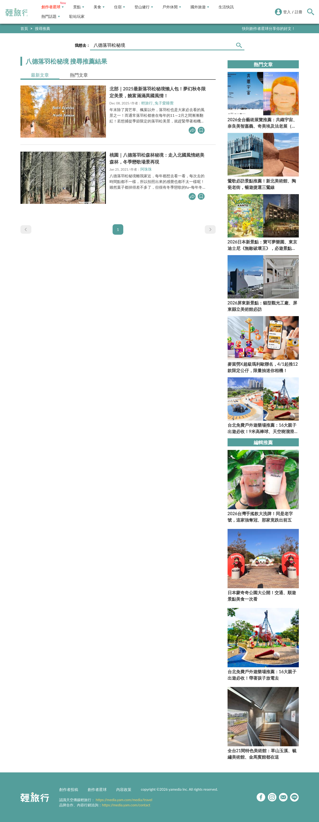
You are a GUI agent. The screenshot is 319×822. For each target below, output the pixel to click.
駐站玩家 (77, 16)
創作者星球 (52, 7)
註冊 (298, 11)
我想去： (82, 45)
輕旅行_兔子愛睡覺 (157, 103)
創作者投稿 (68, 789)
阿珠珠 (146, 169)
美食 (99, 7)
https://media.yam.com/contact (126, 805)
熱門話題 (50, 16)
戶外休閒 (171, 7)
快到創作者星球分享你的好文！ (268, 28)
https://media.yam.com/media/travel (124, 800)
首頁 (24, 28)
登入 (287, 11)
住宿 (119, 7)
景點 (78, 7)
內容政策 (123, 789)
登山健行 (143, 7)
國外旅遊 (199, 7)
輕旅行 (17, 12)
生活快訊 (226, 7)
